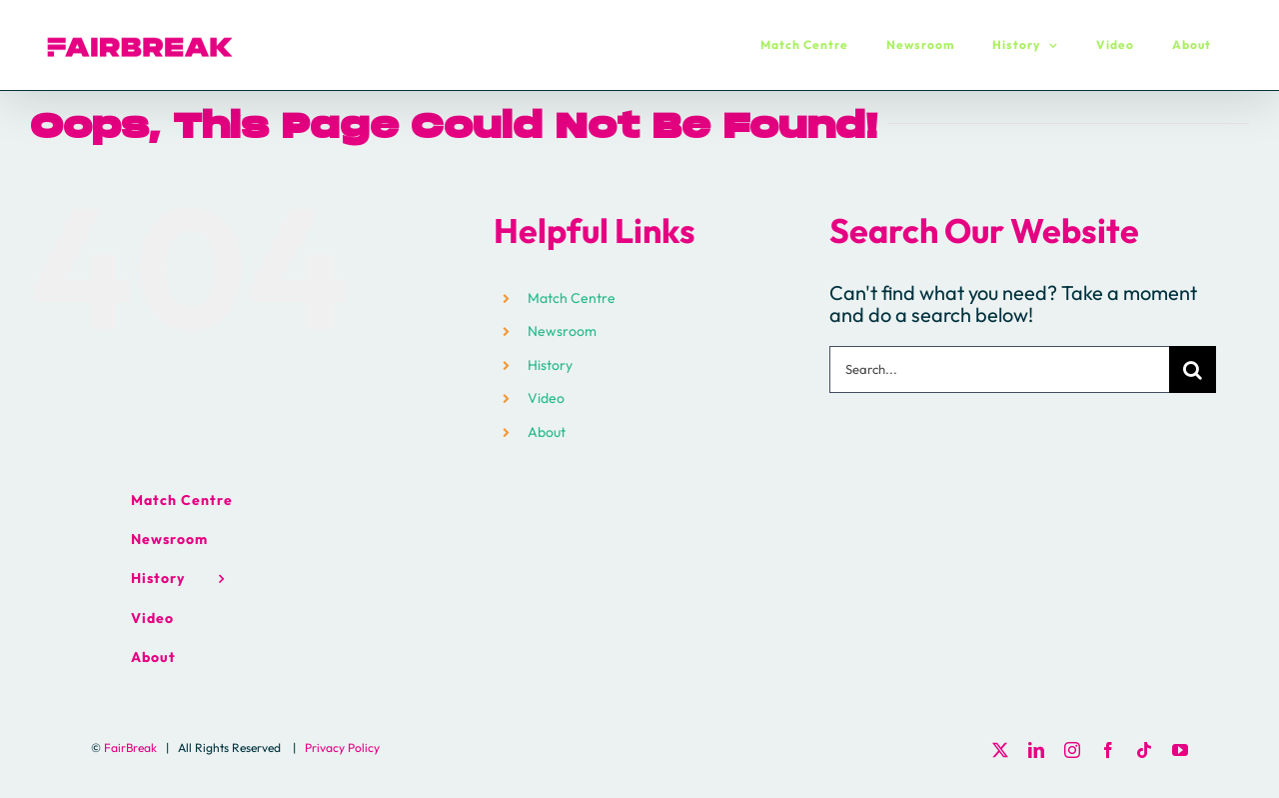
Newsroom (562, 331)
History (550, 365)
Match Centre (572, 298)
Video (546, 398)
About (547, 432)
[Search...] (999, 369)
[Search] (1192, 369)
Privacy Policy (342, 747)
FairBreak (130, 747)
